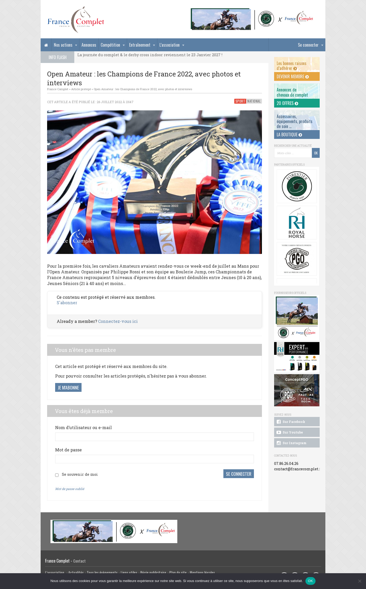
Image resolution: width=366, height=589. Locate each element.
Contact (79, 561)
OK (310, 581)
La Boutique (289, 134)
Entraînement (139, 45)
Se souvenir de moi (80, 474)
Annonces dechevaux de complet (292, 92)
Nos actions (63, 45)
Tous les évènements (102, 572)
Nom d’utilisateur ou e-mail (83, 427)
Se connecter (308, 45)
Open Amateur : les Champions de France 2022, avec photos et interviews (143, 89)
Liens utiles (129, 572)
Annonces (89, 45)
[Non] (359, 581)
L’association (169, 45)
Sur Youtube (289, 432)
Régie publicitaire (153, 572)
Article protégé (81, 89)
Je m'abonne (68, 387)
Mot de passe (68, 449)
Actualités (76, 572)
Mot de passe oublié (69, 488)
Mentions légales (202, 572)
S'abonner (67, 302)
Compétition (110, 45)
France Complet (57, 89)
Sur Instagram (291, 443)
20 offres (287, 103)
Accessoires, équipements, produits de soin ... (294, 121)
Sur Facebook (290, 422)
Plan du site (178, 572)
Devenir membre (293, 76)
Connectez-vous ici (118, 321)
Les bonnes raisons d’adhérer (291, 65)
